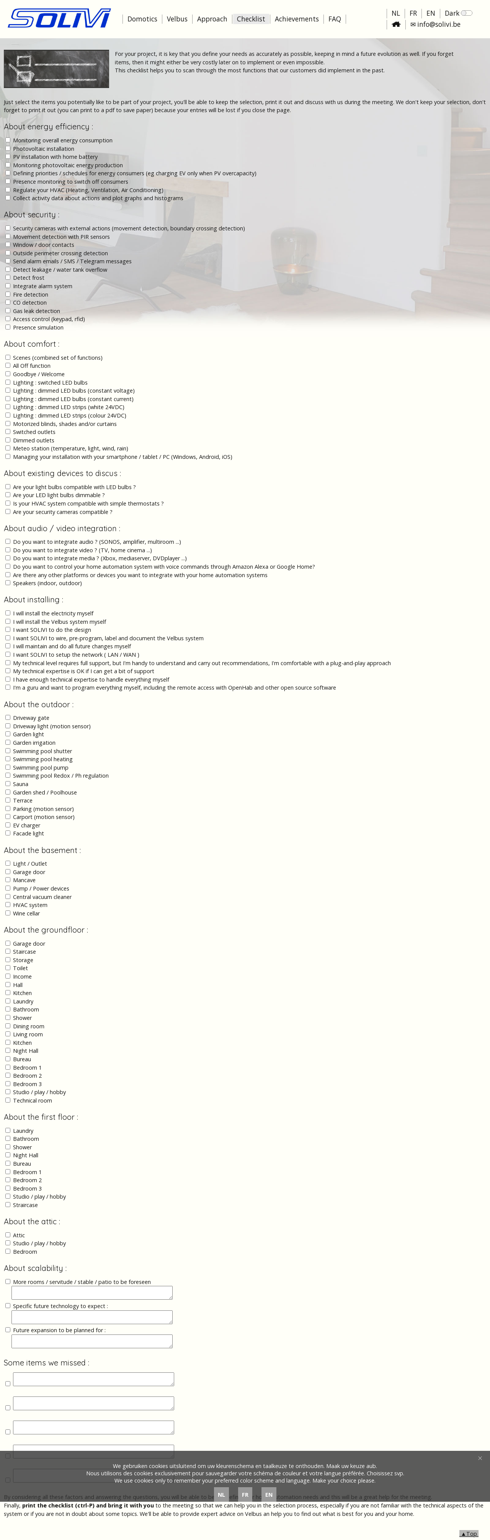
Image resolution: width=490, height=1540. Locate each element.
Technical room (32, 1100)
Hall (18, 985)
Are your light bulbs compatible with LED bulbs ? (74, 487)
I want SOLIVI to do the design (52, 629)
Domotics (142, 19)
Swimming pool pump (41, 767)
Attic (19, 1235)
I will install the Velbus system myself (59, 621)
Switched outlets (34, 432)
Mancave (24, 880)
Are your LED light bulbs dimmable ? (59, 495)
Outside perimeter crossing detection (60, 253)
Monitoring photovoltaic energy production (68, 165)
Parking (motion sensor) (43, 808)
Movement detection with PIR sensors (61, 236)
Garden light (28, 734)
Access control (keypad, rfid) (49, 319)
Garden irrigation (34, 742)
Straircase (25, 1205)
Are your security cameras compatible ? (63, 512)
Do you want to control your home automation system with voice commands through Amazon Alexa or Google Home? (164, 566)
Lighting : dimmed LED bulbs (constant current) (73, 399)
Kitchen (22, 993)
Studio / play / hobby (39, 1092)
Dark (458, 13)
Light (20, 863)
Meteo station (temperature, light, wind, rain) (70, 448)
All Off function (32, 365)
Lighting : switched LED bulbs (50, 382)
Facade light (28, 833)
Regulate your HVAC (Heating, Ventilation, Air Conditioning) (88, 190)
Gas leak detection (36, 311)
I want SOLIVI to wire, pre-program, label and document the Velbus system (108, 638)
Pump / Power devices (41, 888)
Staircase (24, 951)
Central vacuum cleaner (42, 897)
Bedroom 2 (27, 1075)
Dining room (28, 1026)
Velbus (177, 19)
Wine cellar (26, 913)
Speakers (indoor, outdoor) (47, 583)
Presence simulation (38, 327)
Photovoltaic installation (43, 148)
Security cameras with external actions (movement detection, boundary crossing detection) (129, 228)
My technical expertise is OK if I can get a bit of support (83, 671)
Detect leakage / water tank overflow (60, 269)
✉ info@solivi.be (435, 24)
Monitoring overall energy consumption (63, 140)
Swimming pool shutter (42, 751)
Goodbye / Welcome (39, 374)
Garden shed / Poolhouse (45, 792)
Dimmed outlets (33, 440)
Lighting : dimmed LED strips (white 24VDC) (68, 407)
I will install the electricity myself (53, 613)
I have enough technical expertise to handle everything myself (91, 679)
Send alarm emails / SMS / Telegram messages (72, 261)
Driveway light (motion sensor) (52, 726)
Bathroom (26, 1009)
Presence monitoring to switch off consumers (70, 181)
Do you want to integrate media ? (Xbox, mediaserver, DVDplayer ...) (100, 558)
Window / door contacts (43, 244)
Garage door (29, 872)
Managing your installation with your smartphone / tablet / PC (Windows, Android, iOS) (122, 456)
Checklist (251, 19)
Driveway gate (31, 717)
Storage (23, 960)
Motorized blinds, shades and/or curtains (65, 423)
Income (22, 976)
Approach (212, 19)
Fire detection (30, 294)
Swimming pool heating (43, 759)
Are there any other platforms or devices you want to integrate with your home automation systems (140, 575)
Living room (28, 1034)
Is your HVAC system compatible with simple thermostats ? (88, 503)
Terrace (23, 800)
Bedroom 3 (27, 1084)
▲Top (469, 1533)
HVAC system (30, 905)
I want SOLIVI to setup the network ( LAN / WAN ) (76, 654)
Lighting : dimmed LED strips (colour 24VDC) (69, 415)
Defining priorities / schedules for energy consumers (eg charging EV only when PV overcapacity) (134, 173)
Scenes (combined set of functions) (58, 357)
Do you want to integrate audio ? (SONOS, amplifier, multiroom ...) (97, 541)
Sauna (20, 784)
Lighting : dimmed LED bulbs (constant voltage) (74, 390)
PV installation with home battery (55, 156)
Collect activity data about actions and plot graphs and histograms (98, 198)
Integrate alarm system (42, 286)
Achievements (297, 19)
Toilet (20, 968)
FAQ (334, 19)
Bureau (22, 1059)
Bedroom (25, 1251)
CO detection (30, 302)
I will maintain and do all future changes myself (72, 646)
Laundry (23, 1001)
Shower (22, 1017)
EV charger (26, 825)
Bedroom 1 (27, 1067)
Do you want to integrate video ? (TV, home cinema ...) (82, 550)
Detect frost (28, 277)
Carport (23, 817)
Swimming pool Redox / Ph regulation (61, 775)
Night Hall (25, 1050)
